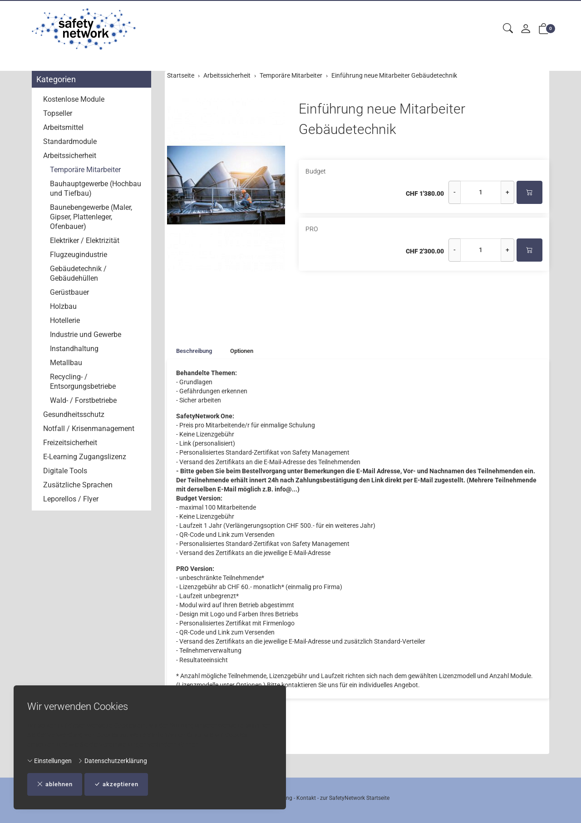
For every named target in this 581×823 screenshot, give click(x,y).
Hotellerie (65, 320)
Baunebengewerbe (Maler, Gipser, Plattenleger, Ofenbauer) (91, 217)
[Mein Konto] (526, 29)
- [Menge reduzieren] (454, 192)
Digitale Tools (65, 470)
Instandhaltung (74, 348)
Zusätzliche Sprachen (78, 485)
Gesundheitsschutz (73, 414)
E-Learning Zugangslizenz (84, 456)
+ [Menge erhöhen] (507, 192)
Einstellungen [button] (49, 760)
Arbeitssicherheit (69, 155)
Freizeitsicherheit (70, 442)
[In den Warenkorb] (529, 192)
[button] (508, 29)
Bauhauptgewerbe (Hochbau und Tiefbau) (95, 188)
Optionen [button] (247, 351)
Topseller (57, 113)
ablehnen (57, 784)
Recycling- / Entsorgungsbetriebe (83, 381)
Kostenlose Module (73, 99)
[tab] (191, 351)
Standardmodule (70, 141)
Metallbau (66, 362)
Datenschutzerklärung (112, 760)
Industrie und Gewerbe (85, 334)
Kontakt (306, 798)
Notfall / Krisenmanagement (88, 428)
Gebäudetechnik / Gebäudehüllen (78, 273)
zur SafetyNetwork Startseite (354, 798)
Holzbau (63, 306)
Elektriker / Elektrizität (84, 240)
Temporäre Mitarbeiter (85, 169)
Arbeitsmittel (63, 127)
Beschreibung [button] (196, 351)
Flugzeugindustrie (78, 254)
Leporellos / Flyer (70, 499)
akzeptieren (122, 784)
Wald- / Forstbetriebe (83, 400)
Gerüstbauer (69, 292)
